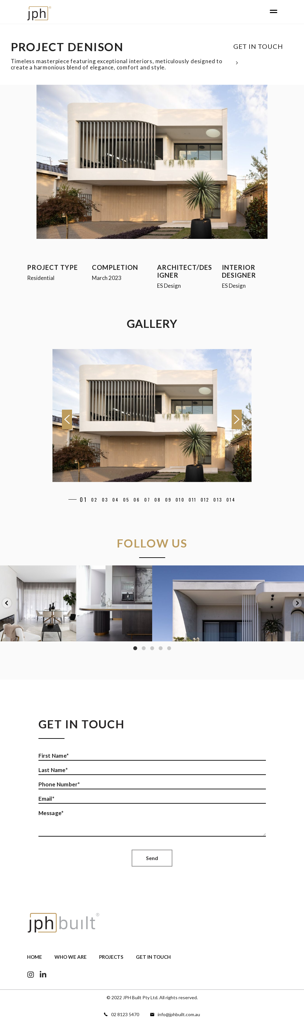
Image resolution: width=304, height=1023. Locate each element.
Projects (111, 957)
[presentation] (67, 419)
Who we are (70, 957)
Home (34, 957)
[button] (78, 500)
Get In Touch (153, 957)
